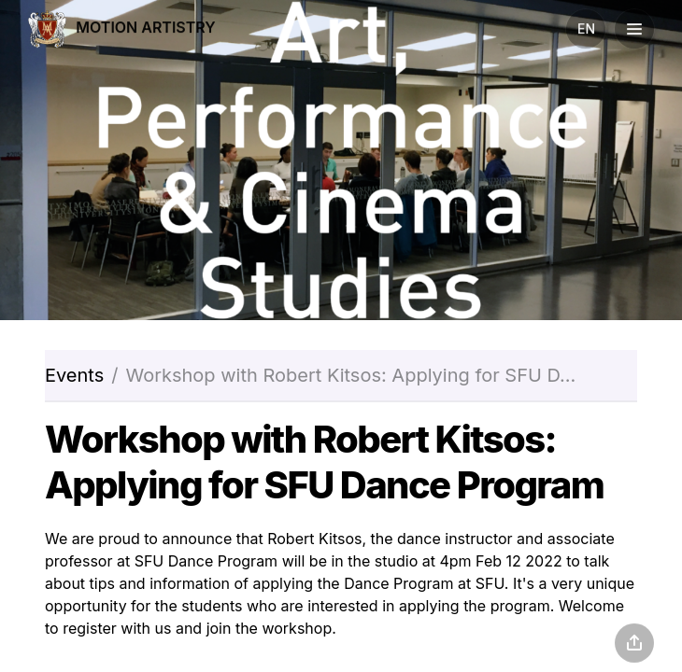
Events (74, 375)
